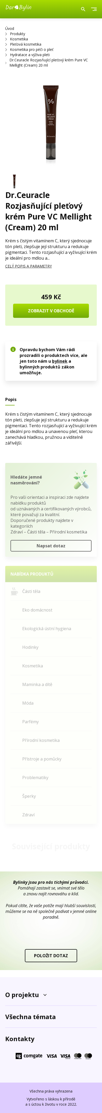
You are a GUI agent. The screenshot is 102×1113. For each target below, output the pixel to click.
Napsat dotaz (51, 548)
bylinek (59, 361)
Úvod (9, 28)
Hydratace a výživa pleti (30, 54)
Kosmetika (19, 38)
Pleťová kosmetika (25, 44)
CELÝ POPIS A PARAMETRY (28, 266)
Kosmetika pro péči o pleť (31, 49)
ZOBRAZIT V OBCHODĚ (51, 311)
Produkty (17, 33)
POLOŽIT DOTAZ (51, 956)
